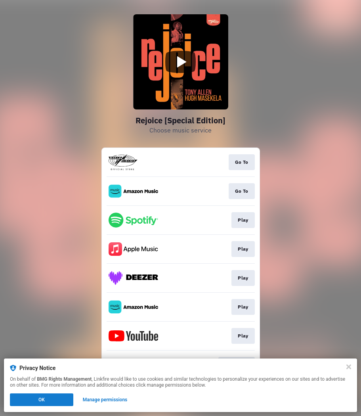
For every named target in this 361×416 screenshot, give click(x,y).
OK (41, 400)
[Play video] (181, 62)
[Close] (348, 366)
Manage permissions (105, 400)
